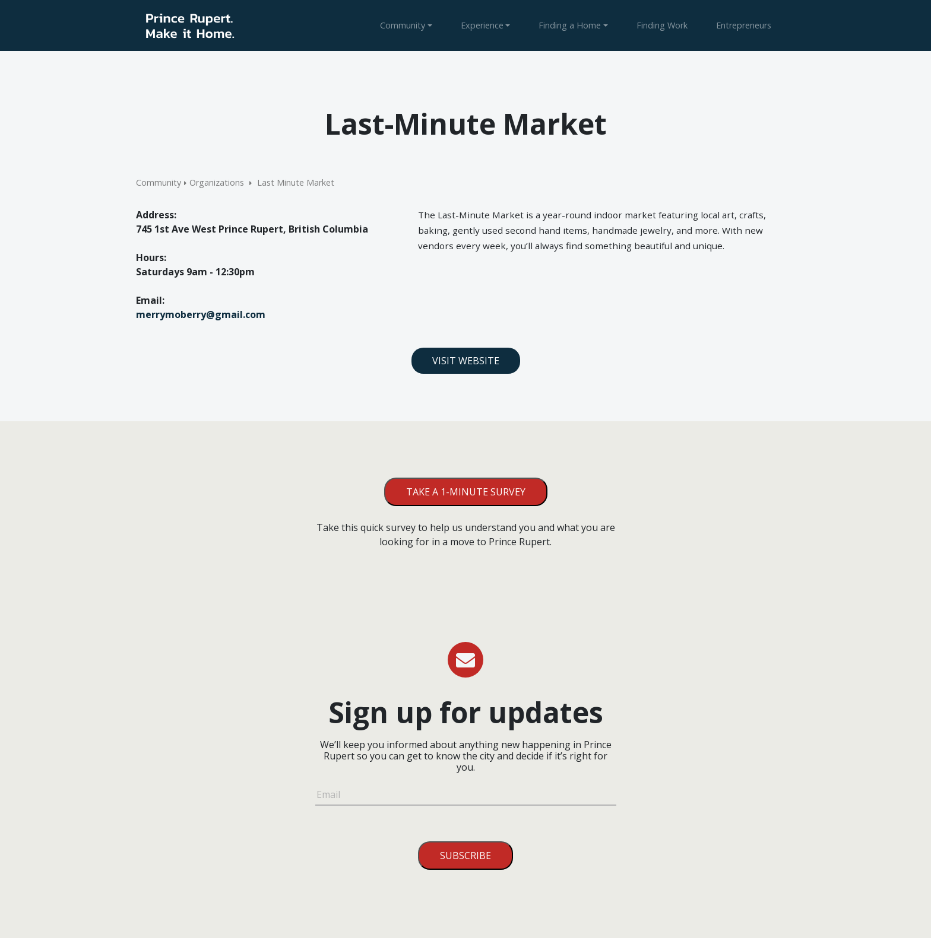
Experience (482, 25)
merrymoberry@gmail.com (200, 314)
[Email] (465, 796)
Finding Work (662, 25)
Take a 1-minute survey (465, 491)
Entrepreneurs (743, 25)
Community (402, 25)
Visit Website (465, 360)
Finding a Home (570, 25)
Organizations (216, 182)
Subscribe (465, 855)
